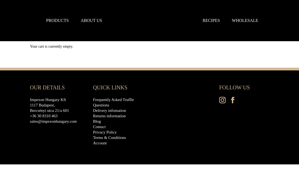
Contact (99, 127)
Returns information (109, 116)
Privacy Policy (105, 132)
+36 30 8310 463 (44, 116)
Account (100, 143)
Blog (97, 121)
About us (91, 21)
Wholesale (245, 21)
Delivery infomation (109, 110)
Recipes (211, 21)
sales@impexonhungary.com (53, 121)
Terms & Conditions (109, 137)
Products (57, 21)
